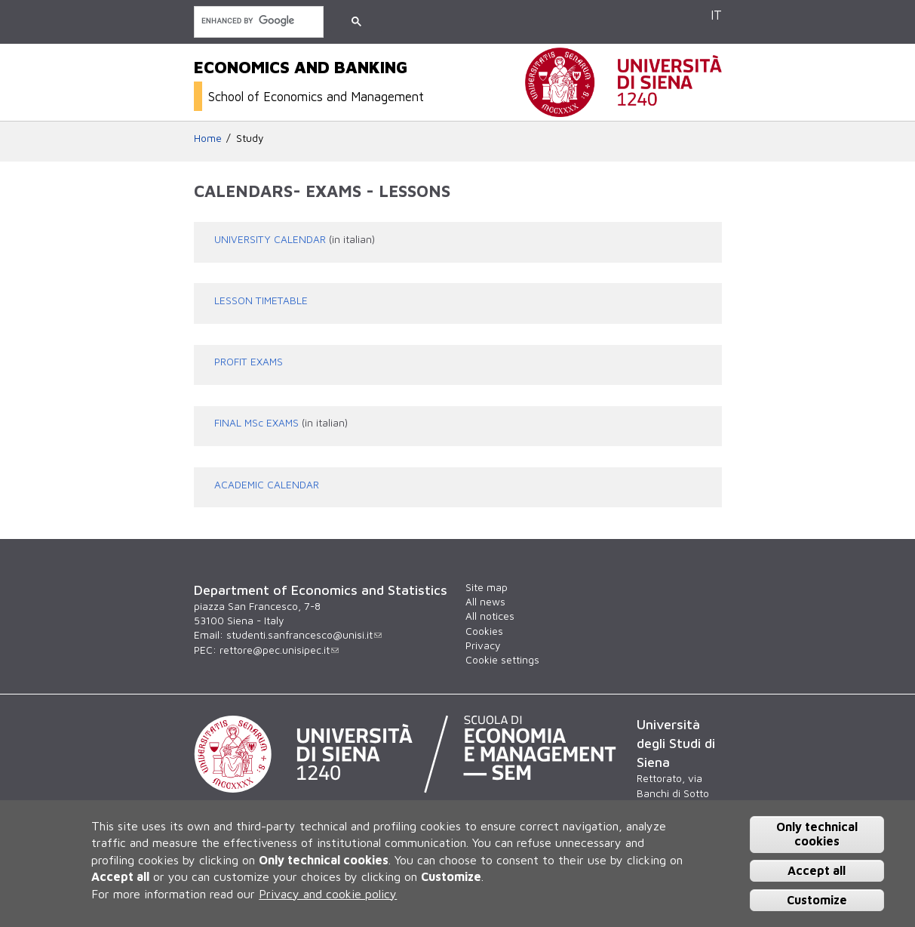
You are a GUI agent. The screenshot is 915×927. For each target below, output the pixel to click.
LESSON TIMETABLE (261, 300)
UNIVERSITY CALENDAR (270, 239)
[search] (257, 21)
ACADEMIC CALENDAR (266, 485)
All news (485, 602)
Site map (486, 587)
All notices (489, 616)
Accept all (817, 870)
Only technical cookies (817, 834)
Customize (817, 900)
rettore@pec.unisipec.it (279, 650)
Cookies (484, 631)
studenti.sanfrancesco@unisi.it (304, 635)
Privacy (482, 645)
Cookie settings (502, 660)
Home (208, 138)
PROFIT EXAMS (248, 362)
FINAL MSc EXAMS (256, 423)
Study (249, 138)
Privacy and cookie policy (328, 894)
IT (716, 15)
